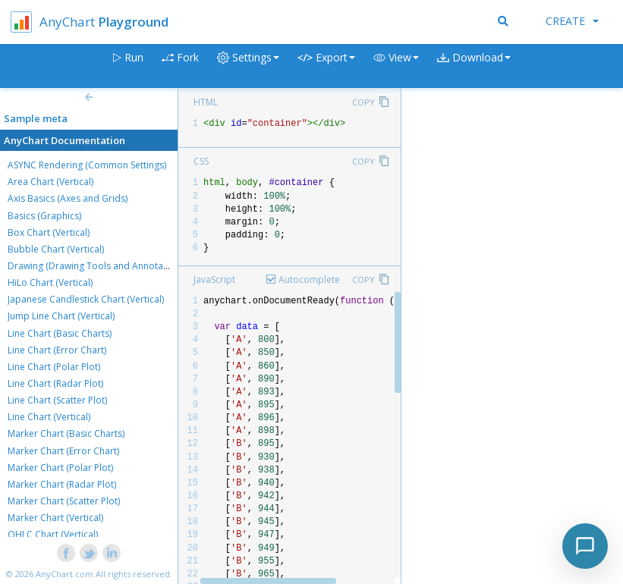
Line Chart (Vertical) (49, 416)
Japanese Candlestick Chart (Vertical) (86, 299)
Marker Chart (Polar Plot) (60, 467)
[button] (396, 66)
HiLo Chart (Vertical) (50, 282)
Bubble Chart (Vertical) (56, 249)
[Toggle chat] (585, 546)
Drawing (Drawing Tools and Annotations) (97, 265)
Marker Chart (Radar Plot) (62, 484)
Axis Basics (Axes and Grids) (67, 198)
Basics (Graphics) (44, 215)
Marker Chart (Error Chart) (63, 450)
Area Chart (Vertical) (50, 181)
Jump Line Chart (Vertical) (61, 315)
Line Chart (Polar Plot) (54, 366)
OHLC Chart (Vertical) (53, 534)
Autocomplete (309, 279)
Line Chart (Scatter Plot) (57, 400)
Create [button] (572, 21)
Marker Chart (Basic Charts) (66, 433)
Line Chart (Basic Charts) (60, 333)
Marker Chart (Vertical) (55, 517)
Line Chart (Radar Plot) (55, 383)
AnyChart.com (64, 573)
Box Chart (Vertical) (49, 232)
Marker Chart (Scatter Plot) (64, 501)
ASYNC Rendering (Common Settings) (87, 165)
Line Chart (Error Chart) (57, 350)
